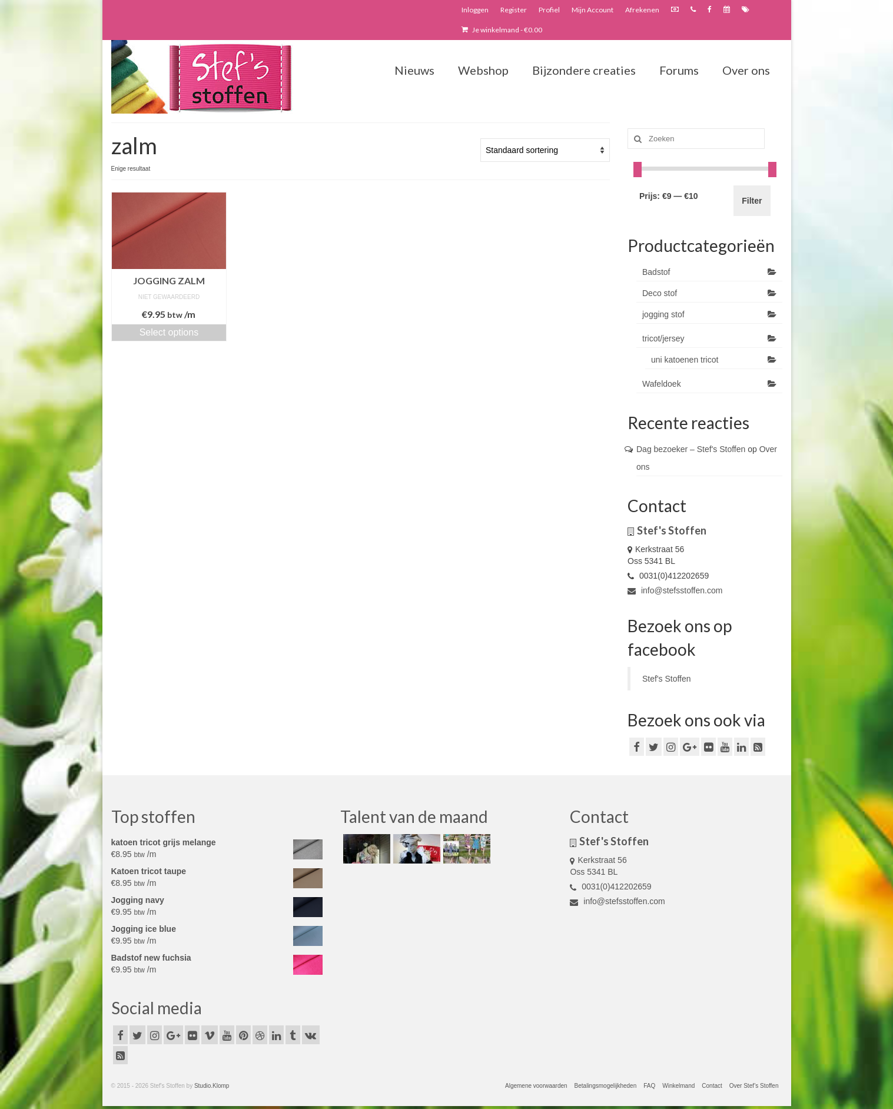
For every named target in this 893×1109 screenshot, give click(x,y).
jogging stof (663, 314)
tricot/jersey (663, 338)
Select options (169, 332)
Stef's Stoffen (666, 678)
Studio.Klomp (211, 1086)
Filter (752, 200)
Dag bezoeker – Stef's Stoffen (690, 449)
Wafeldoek (661, 384)
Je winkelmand (502, 29)
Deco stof (659, 293)
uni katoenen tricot (684, 359)
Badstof (656, 272)
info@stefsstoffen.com (675, 590)
